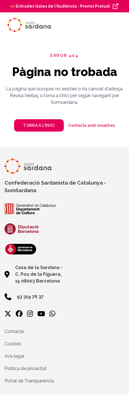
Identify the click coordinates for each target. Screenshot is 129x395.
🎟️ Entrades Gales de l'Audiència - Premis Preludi (60, 6)
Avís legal (14, 356)
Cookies (12, 343)
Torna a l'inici (39, 125)
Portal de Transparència (29, 380)
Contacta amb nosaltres (91, 125)
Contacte (14, 331)
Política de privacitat (25, 368)
